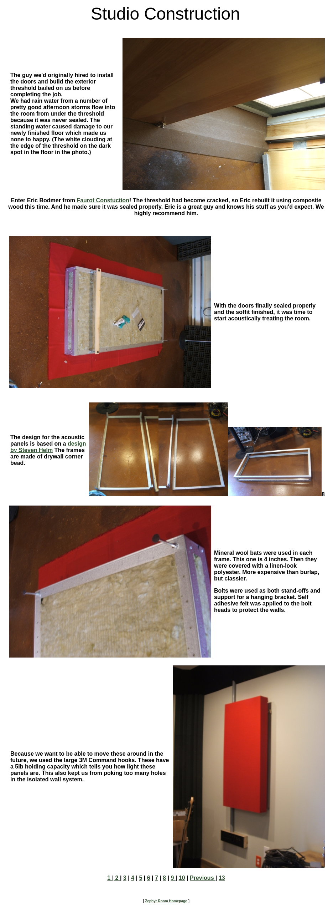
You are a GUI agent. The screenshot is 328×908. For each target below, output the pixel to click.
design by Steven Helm (48, 447)
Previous (202, 878)
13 (222, 878)
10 (182, 878)
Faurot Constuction (103, 200)
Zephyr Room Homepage (166, 901)
